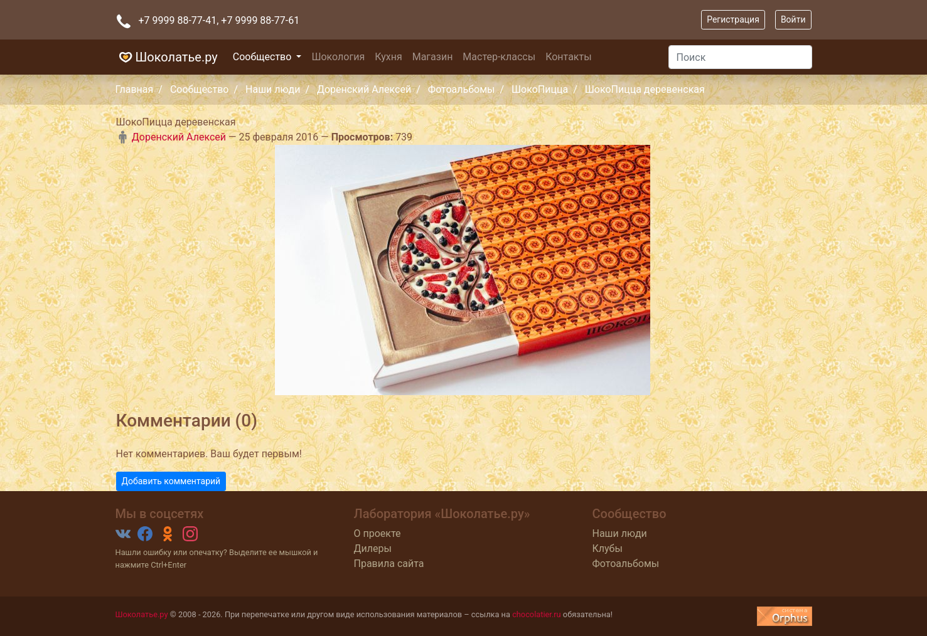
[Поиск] (740, 57)
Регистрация (733, 19)
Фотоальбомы (461, 89)
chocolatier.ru (536, 614)
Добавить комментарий (171, 481)
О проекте (377, 533)
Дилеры (373, 548)
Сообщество (263, 57)
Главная (134, 89)
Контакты (568, 57)
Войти (793, 19)
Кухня (388, 57)
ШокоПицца (540, 89)
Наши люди (272, 89)
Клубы (607, 548)
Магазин (432, 57)
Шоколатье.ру (166, 57)
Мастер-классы (499, 57)
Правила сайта (389, 564)
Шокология (338, 57)
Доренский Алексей (364, 89)
